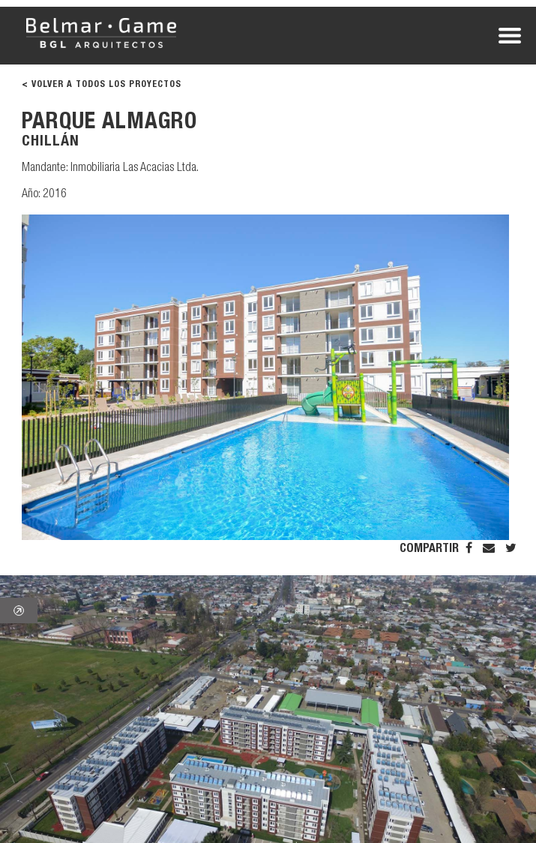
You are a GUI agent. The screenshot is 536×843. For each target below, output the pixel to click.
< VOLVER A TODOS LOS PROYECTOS (101, 84)
